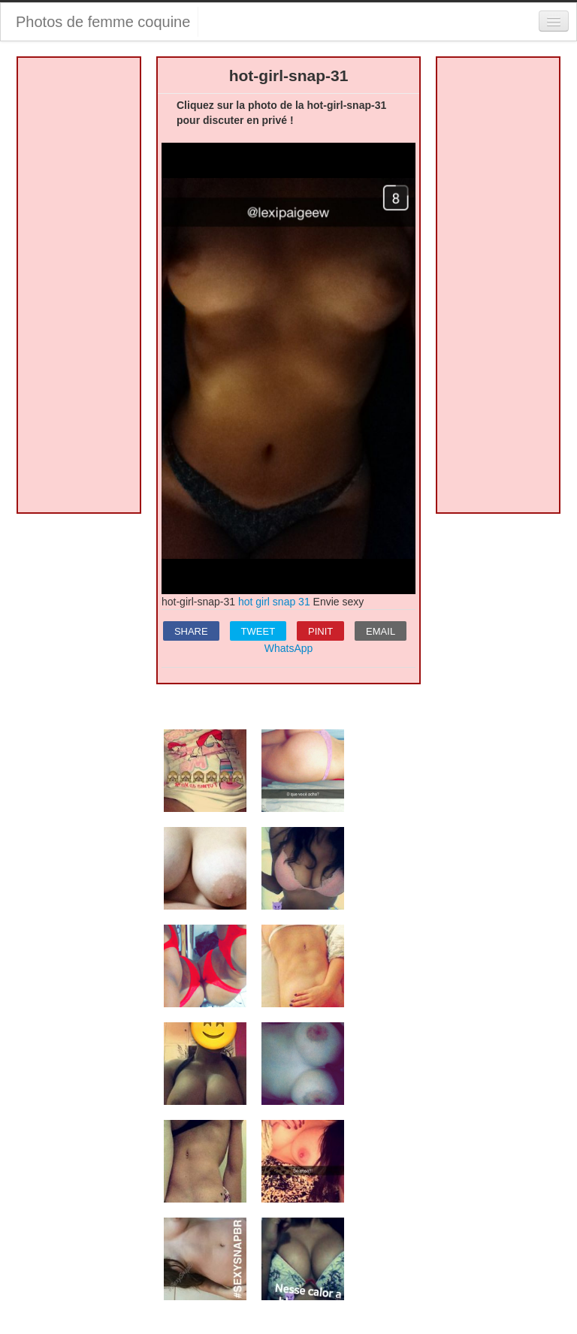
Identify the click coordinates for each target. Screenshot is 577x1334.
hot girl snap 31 (274, 602)
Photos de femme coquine (103, 22)
